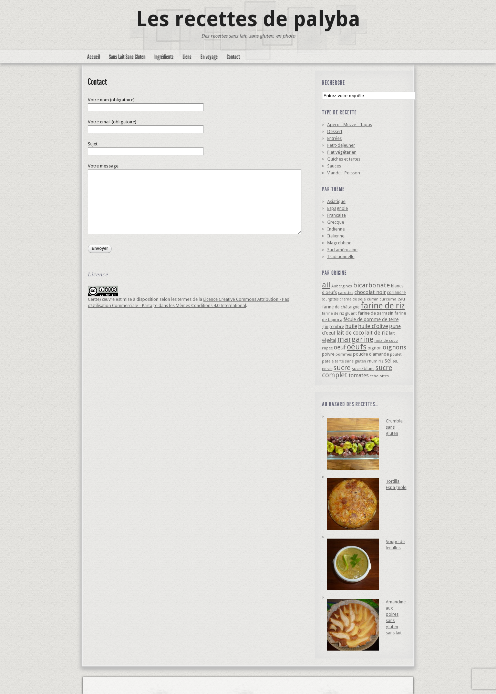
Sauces (334, 166)
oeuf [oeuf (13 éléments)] (340, 347)
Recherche (333, 82)
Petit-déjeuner (341, 145)
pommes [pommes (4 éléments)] (343, 354)
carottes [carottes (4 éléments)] (345, 292)
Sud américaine (342, 249)
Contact (233, 57)
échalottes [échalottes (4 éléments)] (379, 376)
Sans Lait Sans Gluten (127, 57)
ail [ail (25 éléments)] (326, 284)
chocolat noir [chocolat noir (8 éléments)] (370, 292)
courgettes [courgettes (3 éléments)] (330, 299)
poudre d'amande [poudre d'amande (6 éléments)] (371, 354)
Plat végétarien (341, 152)
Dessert (334, 131)
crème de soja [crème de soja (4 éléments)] (353, 299)
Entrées (334, 138)
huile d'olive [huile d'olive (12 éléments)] (373, 326)
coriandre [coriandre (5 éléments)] (396, 292)
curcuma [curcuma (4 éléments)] (388, 299)
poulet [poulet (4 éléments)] (396, 354)
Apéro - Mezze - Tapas (349, 124)
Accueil (93, 57)
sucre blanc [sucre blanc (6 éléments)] (363, 368)
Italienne (335, 235)
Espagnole (337, 208)
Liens (187, 57)
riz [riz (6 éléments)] (381, 361)
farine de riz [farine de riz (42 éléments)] (383, 305)
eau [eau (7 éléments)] (401, 299)
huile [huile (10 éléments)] (351, 326)
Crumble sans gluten (394, 427)
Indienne (336, 229)
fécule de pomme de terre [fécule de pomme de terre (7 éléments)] (371, 319)
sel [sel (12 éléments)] (388, 360)
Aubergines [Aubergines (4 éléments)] (341, 286)
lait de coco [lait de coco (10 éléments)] (350, 332)
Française (336, 215)
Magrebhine (339, 242)
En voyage (209, 57)
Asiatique (336, 201)
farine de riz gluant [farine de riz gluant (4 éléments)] (339, 313)
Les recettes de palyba (248, 19)
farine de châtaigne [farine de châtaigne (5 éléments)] (341, 306)
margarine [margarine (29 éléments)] (355, 339)
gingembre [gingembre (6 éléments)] (333, 326)
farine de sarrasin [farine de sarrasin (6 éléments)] (375, 313)
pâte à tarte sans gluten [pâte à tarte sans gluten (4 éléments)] (344, 361)
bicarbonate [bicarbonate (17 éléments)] (371, 285)
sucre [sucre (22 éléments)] (342, 368)
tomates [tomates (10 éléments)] (359, 375)
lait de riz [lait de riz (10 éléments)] (376, 332)
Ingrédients (164, 57)
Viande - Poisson (343, 172)
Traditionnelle (340, 256)
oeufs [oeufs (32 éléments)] (356, 346)
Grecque (335, 222)
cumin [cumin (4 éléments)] (373, 299)
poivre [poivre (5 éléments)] (328, 354)
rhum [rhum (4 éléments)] (372, 361)
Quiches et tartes (343, 159)
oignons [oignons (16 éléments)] (394, 347)
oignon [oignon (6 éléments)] (375, 347)
